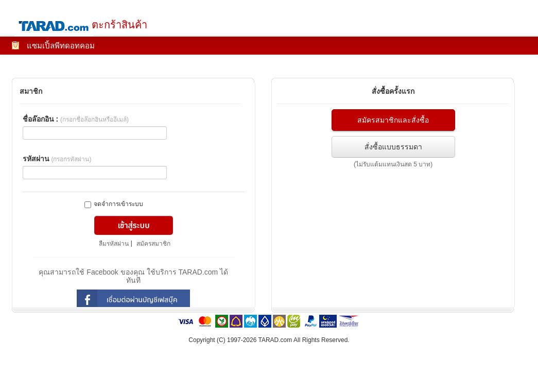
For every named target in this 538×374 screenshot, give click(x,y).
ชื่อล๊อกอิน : (76, 119)
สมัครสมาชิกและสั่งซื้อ (393, 120)
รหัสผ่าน (57, 159)
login (133, 300)
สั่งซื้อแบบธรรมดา (393, 147)
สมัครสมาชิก (153, 243)
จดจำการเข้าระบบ (113, 204)
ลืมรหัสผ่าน (114, 243)
